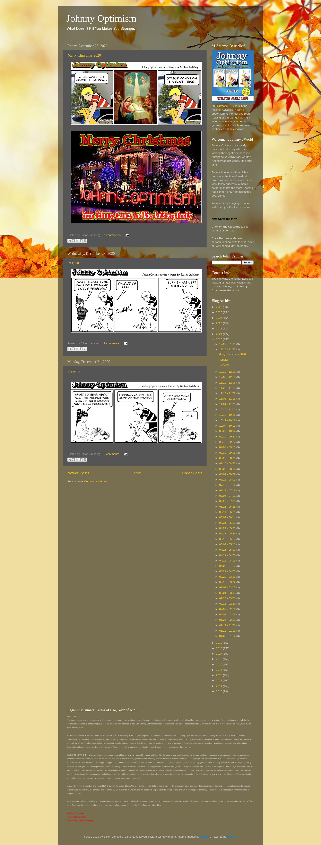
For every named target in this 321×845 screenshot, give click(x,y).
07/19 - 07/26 (227, 484)
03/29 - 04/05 (227, 571)
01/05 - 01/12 (227, 636)
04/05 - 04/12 (227, 565)
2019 (219, 642)
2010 (219, 691)
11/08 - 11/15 (227, 398)
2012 (219, 680)
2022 (219, 328)
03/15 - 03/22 (227, 582)
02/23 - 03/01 (227, 598)
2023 (219, 323)
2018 (219, 648)
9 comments (111, 343)
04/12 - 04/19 (227, 560)
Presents (74, 371)
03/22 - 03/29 (227, 576)
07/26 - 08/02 (227, 479)
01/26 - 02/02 (227, 619)
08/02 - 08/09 (227, 474)
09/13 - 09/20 (227, 441)
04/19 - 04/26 (227, 555)
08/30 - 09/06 (227, 452)
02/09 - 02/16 (227, 609)
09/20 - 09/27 (227, 436)
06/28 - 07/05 (227, 501)
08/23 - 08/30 (227, 458)
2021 (219, 334)
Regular (73, 263)
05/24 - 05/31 (227, 528)
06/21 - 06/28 (227, 506)
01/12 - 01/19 (227, 630)
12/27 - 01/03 (227, 344)
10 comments (112, 235)
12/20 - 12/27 (227, 349)
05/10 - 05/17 (227, 539)
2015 (219, 664)
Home (136, 473)
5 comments (111, 454)
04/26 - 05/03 (227, 549)
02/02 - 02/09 (227, 614)
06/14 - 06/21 (227, 512)
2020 (219, 339)
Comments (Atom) (95, 481)
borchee (205, 836)
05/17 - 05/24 (227, 533)
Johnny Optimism (101, 18)
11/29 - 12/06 (227, 382)
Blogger (231, 836)
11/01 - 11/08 (227, 404)
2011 (219, 686)
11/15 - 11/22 (227, 393)
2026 (219, 307)
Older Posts (192, 473)
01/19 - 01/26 (227, 625)
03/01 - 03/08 (227, 592)
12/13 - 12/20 (227, 371)
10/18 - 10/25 (227, 414)
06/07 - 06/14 (227, 517)
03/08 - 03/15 (227, 587)
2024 (219, 317)
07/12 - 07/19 (227, 490)
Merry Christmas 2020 (84, 55)
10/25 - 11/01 (227, 409)
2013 (219, 675)
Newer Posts (78, 473)
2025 (219, 312)
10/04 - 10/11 (227, 425)
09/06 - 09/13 (227, 447)
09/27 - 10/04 (227, 431)
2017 (219, 653)
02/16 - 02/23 (227, 603)
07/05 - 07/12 (227, 495)
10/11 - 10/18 (227, 420)
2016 (219, 659)
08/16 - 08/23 (227, 463)
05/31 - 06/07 (227, 522)
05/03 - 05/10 (227, 544)
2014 (219, 669)
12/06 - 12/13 (227, 377)
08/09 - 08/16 (227, 468)
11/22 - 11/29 (227, 387)
